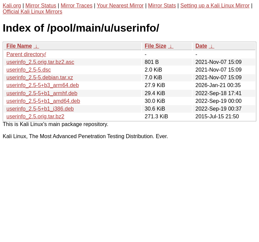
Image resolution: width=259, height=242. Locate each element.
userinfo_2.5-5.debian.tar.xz (39, 77)
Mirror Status (40, 5)
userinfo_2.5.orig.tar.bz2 (35, 116)
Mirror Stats (162, 5)
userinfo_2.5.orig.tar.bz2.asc (40, 62)
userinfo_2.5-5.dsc (28, 70)
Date (201, 46)
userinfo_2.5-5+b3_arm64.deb (42, 85)
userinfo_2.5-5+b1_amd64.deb (43, 101)
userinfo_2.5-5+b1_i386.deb (40, 109)
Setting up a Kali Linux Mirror (215, 5)
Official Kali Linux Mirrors (32, 11)
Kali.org (12, 5)
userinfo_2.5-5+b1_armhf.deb (41, 93)
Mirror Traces (76, 5)
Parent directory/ (26, 54)
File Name (19, 46)
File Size (155, 46)
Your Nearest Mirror (120, 5)
